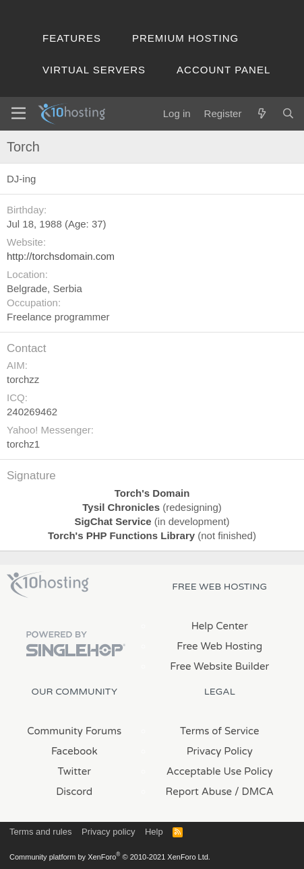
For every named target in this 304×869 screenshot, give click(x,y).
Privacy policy (108, 832)
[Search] (288, 113)
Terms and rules (40, 832)
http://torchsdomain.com (61, 256)
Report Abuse (199, 792)
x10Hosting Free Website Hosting (48, 584)
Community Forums (74, 731)
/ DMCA (254, 792)
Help (154, 832)
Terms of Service (220, 731)
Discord (74, 792)
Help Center (219, 626)
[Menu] (18, 114)
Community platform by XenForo (109, 857)
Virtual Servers (94, 69)
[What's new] (261, 113)
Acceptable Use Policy (219, 771)
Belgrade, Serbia (44, 288)
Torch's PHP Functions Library (121, 535)
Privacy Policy (220, 751)
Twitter (74, 771)
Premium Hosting (185, 38)
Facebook (74, 751)
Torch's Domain (152, 493)
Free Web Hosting (219, 646)
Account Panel (223, 69)
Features (71, 38)
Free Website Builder (219, 666)
